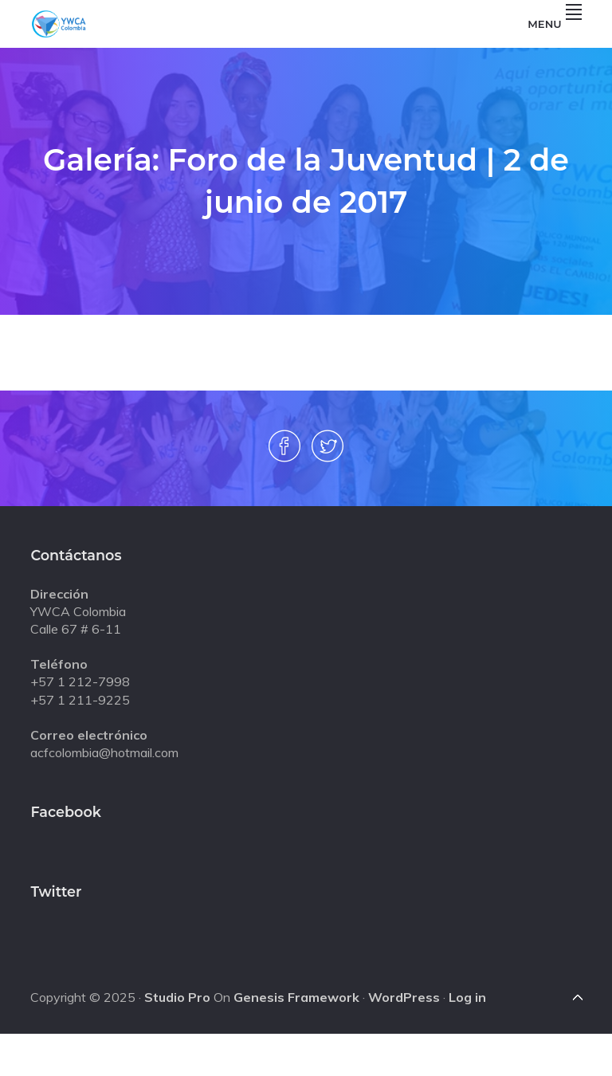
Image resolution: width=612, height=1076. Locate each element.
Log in (467, 997)
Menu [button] (554, 24)
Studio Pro (177, 997)
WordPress (404, 997)
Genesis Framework (296, 997)
